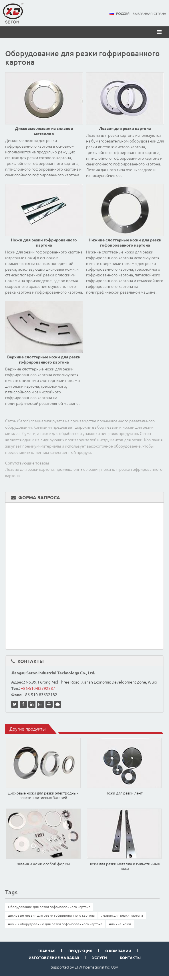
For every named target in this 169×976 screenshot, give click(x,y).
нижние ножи (120, 924)
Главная (46, 950)
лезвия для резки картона (122, 915)
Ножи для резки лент (124, 793)
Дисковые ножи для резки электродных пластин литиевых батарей (43, 795)
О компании (118, 950)
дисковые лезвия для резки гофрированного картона (51, 915)
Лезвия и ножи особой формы (43, 864)
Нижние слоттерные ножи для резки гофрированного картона (125, 242)
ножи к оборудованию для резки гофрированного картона (55, 924)
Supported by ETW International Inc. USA (84, 967)
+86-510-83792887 (38, 688)
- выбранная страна (141, 13)
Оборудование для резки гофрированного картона (49, 907)
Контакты (30, 661)
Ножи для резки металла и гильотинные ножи (124, 866)
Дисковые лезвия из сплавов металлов (44, 131)
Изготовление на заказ (54, 957)
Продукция (80, 950)
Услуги (99, 957)
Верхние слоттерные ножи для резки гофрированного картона (44, 359)
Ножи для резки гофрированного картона (44, 242)
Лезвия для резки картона (125, 128)
